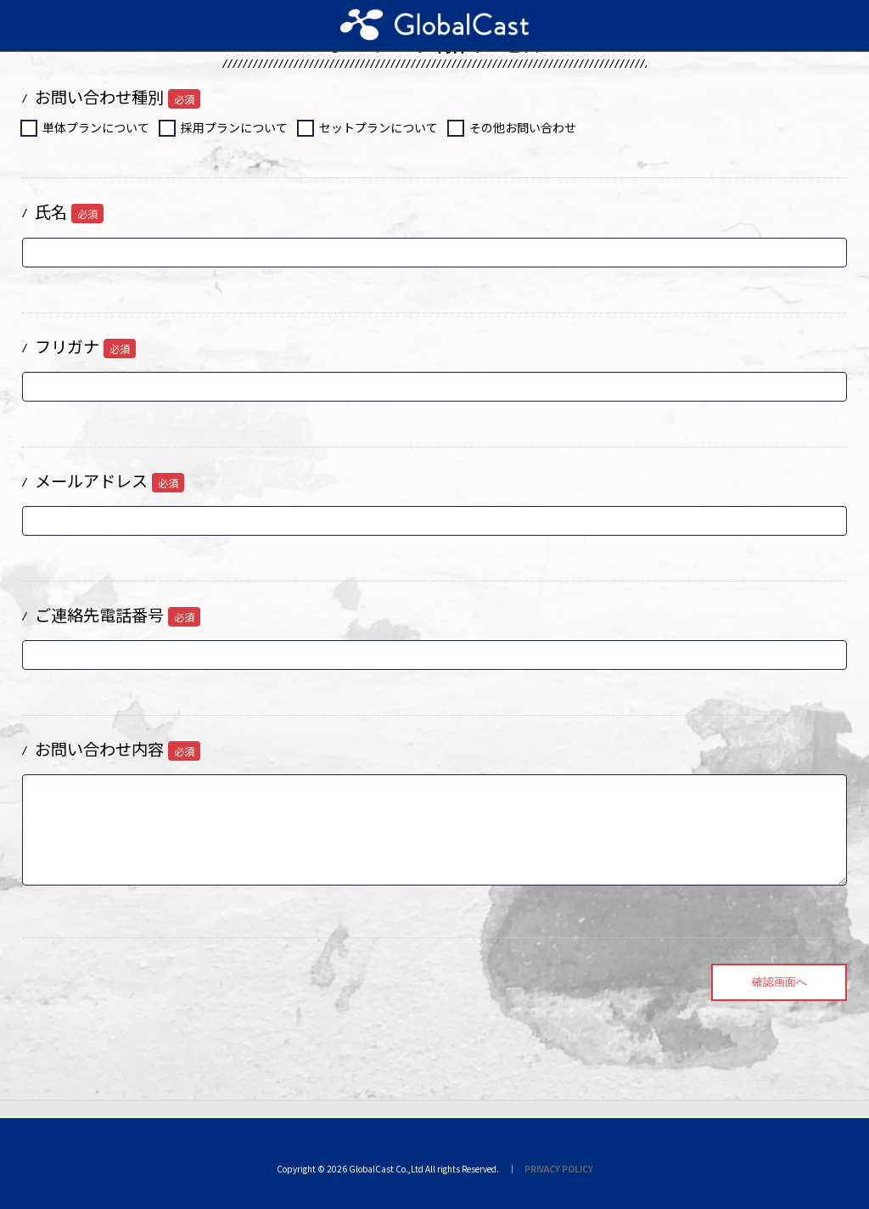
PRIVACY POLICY (558, 1168)
